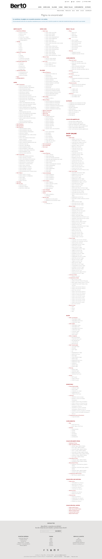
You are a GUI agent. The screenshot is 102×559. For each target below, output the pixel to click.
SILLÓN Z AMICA (50, 98)
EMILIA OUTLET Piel (76, 230)
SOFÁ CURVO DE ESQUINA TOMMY (27, 104)
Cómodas (45, 202)
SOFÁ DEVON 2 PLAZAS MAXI (26, 162)
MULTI (73, 308)
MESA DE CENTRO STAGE (78, 67)
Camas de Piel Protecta (74, 512)
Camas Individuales (47, 173)
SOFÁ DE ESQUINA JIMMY (25, 121)
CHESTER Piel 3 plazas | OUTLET (79, 142)
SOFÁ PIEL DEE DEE (23, 144)
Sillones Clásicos (46, 115)
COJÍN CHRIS (75, 92)
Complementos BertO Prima (75, 473)
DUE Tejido (74, 355)
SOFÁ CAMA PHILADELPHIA (52, 49)
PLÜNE (73, 430)
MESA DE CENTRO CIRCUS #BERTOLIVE (78, 126)
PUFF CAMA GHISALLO (51, 63)
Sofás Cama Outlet (73, 171)
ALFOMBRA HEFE (76, 96)
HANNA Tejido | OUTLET (77, 236)
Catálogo (21, 55)
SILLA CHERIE (75, 40)
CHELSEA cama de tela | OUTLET (79, 239)
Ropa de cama (46, 197)
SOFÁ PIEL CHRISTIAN (24, 188)
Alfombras (71, 93)
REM (73, 306)
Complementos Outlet (74, 277)
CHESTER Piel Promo (76, 339)
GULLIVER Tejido (75, 346)
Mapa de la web (74, 556)
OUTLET (82, 10)
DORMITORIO (69, 384)
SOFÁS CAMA (46, 7)
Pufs (44, 130)
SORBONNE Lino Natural (77, 498)
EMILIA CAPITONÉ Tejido (77, 215)
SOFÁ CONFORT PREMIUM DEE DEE (27, 142)
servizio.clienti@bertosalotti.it (60, 555)
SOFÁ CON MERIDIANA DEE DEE (27, 102)
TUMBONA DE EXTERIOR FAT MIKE (77, 103)
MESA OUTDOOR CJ (74, 112)
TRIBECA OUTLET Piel (77, 250)
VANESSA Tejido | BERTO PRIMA (79, 470)
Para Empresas (22, 67)
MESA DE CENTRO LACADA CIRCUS (80, 69)
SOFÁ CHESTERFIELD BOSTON (26, 156)
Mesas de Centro (72, 60)
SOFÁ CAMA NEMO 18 (51, 41)
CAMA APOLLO (49, 188)
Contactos (21, 35)
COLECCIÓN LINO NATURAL (73, 479)
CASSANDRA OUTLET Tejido (78, 249)
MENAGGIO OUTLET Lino (78, 162)
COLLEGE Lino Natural (77, 489)
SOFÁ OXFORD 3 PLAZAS (25, 169)
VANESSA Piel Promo (76, 374)
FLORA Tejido (75, 366)
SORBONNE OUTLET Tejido (78, 244)
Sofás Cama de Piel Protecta (75, 509)
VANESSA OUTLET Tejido (77, 233)
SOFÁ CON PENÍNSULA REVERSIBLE (27, 113)
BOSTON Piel (75, 151)
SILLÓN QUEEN (49, 118)
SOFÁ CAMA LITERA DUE (51, 46)
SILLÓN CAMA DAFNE (51, 58)
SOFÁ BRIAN (72, 106)
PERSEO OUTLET (76, 276)
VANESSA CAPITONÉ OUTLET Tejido (80, 226)
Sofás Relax (18, 182)
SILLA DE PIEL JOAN (76, 43)
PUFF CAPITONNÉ (50, 131)
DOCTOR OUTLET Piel (77, 232)
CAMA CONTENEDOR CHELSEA (53, 164)
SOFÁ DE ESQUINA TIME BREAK (26, 87)
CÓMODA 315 (49, 203)
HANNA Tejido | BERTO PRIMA (79, 472)
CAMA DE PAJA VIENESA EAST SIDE (54, 159)
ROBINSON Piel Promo (77, 360)
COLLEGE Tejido (75, 331)
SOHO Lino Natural (76, 496)
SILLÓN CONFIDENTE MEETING (53, 109)
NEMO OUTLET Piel (76, 175)
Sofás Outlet (71, 137)
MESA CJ (74, 34)
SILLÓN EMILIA (49, 77)
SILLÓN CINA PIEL (50, 125)
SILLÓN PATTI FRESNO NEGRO (53, 90)
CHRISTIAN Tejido (76, 322)
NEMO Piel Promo (76, 354)
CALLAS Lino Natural (76, 487)
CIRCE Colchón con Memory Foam (79, 403)
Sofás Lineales (72, 323)
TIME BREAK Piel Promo (77, 320)
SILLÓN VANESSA (50, 80)
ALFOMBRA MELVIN (76, 95)
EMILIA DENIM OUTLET (77, 209)
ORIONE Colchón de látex (78, 397)
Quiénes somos (22, 34)
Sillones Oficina (46, 99)
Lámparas (71, 427)
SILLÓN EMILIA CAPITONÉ (52, 81)
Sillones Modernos (47, 72)
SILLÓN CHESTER (50, 119)
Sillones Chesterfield (47, 110)
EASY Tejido (74, 349)
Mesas (70, 31)
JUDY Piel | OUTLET (76, 290)
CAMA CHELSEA (49, 154)
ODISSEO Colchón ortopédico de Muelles (81, 410)
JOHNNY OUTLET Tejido (77, 154)
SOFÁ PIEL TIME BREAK (24, 145)
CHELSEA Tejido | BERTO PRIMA (79, 460)
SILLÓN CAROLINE (73, 107)
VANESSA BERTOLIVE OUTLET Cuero (80, 217)
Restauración (22, 66)
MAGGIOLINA (75, 429)
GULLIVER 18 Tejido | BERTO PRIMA (80, 452)
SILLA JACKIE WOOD (77, 46)
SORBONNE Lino (76, 392)
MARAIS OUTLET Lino (77, 255)
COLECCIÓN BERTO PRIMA (73, 441)
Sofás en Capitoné (73, 336)
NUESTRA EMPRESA (21, 31)
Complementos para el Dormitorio (76, 415)
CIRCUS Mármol (75, 378)
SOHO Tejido (75, 389)
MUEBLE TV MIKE (76, 81)
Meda (20, 43)
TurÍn (20, 46)
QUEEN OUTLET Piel (76, 224)
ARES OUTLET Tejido (76, 262)
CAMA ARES (48, 170)
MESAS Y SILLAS (68, 7)
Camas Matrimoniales (73, 386)
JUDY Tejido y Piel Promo (77, 426)
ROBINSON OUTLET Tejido (78, 178)
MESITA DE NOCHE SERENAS (79, 84)
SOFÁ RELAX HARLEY (24, 92)
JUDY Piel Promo (75, 424)
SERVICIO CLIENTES (21, 52)
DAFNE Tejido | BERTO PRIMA (78, 446)
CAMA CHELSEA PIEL (50, 160)
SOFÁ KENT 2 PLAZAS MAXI (26, 163)
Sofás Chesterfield (20, 154)
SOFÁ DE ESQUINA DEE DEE (26, 115)
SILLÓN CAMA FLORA (51, 60)
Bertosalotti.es (18, 6)
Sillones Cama (46, 57)
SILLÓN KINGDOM (50, 116)
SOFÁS (39, 7)
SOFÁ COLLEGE (23, 180)
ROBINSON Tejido (76, 361)
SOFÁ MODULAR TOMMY (25, 86)
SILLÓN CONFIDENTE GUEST (52, 107)
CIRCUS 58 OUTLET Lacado (78, 297)
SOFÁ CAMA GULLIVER (51, 32)
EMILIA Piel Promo (76, 372)
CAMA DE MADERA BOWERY (52, 157)
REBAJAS (68, 135)
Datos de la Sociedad (58, 556)
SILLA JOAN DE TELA (77, 41)
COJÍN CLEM (75, 89)
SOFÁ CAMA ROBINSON (51, 38)
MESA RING (74, 35)
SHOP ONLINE (71, 133)
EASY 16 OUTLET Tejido (77, 185)
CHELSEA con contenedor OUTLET (80, 241)
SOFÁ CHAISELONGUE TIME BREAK (27, 107)
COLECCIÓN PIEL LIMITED (73, 505)
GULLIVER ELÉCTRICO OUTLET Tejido (80, 189)
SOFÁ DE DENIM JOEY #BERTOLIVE (77, 124)
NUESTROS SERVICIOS (21, 61)
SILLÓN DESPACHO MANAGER (53, 102)
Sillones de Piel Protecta (74, 510)
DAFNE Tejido (75, 365)
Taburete (71, 50)
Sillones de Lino (72, 490)
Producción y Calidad (24, 37)
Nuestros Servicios (23, 32)
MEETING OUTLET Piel (77, 235)
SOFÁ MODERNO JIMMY (25, 147)
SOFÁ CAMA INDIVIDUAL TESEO (53, 55)
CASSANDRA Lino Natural (78, 499)
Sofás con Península (73, 317)
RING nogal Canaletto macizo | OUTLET (80, 282)
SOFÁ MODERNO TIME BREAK (26, 131)
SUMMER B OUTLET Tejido (78, 273)
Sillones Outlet (72, 206)
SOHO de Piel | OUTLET (77, 242)
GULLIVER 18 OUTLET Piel (78, 192)
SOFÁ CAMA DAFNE (50, 52)
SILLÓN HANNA (49, 84)
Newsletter (21, 57)
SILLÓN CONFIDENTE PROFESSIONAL (54, 105)
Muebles (71, 77)
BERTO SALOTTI (18, 29)
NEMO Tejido (75, 358)
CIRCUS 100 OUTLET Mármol (78, 287)
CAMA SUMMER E (50, 179)
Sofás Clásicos (19, 173)
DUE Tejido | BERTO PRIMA (78, 456)
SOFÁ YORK (22, 177)
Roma (20, 44)
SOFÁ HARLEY (22, 136)
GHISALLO (74, 363)
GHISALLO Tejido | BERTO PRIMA (79, 455)
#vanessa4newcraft (23, 72)
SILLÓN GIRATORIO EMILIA (52, 93)
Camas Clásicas (46, 180)
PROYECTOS (68, 10)
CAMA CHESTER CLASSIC (52, 183)
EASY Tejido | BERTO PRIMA (78, 447)
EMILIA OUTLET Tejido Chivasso (79, 221)
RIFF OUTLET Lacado (76, 279)
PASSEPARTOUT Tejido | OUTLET (79, 182)
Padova (20, 47)
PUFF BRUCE (72, 115)
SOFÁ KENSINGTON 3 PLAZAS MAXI (28, 171)
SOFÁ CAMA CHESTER (24, 165)
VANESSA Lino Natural (77, 492)
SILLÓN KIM (48, 75)
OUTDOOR (88, 7)
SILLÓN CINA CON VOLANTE (53, 128)
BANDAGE (74, 435)
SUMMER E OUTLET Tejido (78, 267)
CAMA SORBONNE (50, 168)
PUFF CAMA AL (49, 64)
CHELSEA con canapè (76, 391)
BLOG (73, 10)
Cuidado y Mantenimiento (25, 38)
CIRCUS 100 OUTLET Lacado (78, 296)
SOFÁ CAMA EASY (50, 40)
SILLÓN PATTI (49, 86)
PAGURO (74, 348)
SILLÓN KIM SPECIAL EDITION (53, 89)
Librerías (71, 70)
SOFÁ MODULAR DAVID (24, 89)
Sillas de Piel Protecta (73, 513)
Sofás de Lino (72, 481)
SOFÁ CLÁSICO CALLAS (24, 174)
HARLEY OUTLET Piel (77, 139)
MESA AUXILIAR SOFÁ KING (78, 66)
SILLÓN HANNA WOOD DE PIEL (53, 92)
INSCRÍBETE (58, 531)
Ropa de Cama (72, 305)
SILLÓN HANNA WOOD (51, 78)
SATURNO (74, 433)
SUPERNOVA (75, 436)
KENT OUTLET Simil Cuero (78, 163)
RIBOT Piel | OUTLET (76, 146)
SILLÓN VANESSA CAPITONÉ (52, 83)
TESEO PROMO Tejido (77, 357)
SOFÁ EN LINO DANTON (25, 153)
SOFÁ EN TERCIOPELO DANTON (27, 150)
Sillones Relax (45, 96)
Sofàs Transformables (73, 345)
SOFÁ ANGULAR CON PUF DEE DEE (27, 96)
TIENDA (18, 41)
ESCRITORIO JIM (75, 75)
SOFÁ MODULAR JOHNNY (25, 95)
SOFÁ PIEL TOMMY (23, 133)
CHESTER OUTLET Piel (77, 148)
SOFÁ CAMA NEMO (50, 35)
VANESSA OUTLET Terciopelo (78, 210)
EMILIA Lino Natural (76, 493)
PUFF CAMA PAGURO (51, 66)
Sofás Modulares (19, 124)
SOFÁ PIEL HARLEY (23, 186)
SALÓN (68, 315)
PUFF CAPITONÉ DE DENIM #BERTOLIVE (78, 129)
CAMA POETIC (49, 185)
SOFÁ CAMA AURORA (51, 53)
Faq (20, 53)
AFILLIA (73, 432)
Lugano (20, 50)
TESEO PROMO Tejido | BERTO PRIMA (80, 453)
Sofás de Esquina (20, 125)
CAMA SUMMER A (50, 194)
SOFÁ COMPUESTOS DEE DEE (26, 90)
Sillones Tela (45, 113)
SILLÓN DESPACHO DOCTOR (52, 104)
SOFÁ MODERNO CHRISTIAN (26, 148)
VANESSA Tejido (75, 371)
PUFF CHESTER (49, 137)
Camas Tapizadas (46, 189)
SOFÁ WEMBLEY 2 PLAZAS (25, 168)
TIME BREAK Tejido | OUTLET (78, 140)
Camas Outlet (72, 238)
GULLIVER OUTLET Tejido (78, 183)
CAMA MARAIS (49, 167)
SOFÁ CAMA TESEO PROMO (52, 47)
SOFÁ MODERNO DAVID (25, 128)
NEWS (77, 10)
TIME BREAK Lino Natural (77, 482)
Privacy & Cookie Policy (24, 60)
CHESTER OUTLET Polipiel (78, 191)
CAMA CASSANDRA (50, 165)
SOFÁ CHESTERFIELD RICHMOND (27, 159)
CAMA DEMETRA (50, 186)
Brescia (20, 49)
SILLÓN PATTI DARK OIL (51, 73)
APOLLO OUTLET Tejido (77, 259)
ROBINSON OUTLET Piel (77, 174)
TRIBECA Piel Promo (76, 394)
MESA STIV (74, 32)
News (17, 76)
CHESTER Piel (75, 342)
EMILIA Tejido (75, 369)
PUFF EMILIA (48, 134)
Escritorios (71, 73)
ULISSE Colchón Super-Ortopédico (79, 401)
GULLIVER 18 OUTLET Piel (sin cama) (80, 169)
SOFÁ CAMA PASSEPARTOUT (52, 37)
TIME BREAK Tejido (76, 319)
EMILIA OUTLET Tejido (77, 220)
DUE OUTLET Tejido (76, 177)
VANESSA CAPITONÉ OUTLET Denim (80, 218)
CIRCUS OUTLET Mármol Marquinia (80, 281)
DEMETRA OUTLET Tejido (78, 258)
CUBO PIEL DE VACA (50, 141)
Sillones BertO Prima (73, 462)
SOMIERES (48, 196)
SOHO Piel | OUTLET (76, 245)
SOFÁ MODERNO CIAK (24, 151)
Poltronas (71, 368)
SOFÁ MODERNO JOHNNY (25, 141)
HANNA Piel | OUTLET (77, 214)
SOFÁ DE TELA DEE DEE (24, 116)
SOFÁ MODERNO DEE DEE (25, 130)
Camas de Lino (72, 495)
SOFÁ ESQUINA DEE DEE (25, 112)
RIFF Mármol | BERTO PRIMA (78, 475)
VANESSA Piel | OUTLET (77, 212)
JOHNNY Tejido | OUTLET (78, 145)
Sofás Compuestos (20, 84)
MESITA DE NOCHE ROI (77, 86)
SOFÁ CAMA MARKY (50, 34)
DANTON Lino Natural (77, 484)
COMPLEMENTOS (78, 7)
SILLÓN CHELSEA (50, 124)
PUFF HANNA (49, 136)
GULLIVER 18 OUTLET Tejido (78, 172)
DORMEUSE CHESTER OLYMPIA (26, 160)
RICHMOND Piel (75, 340)
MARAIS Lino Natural (76, 501)
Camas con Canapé (47, 191)
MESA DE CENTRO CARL (75, 110)
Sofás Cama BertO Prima (74, 444)
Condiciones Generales (24, 58)
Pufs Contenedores (47, 144)
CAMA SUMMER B (50, 174)
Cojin (70, 87)
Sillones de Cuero (46, 112)
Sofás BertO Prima (73, 443)
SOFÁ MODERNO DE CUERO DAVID (27, 134)
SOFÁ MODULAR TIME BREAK (26, 98)
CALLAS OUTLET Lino (77, 160)
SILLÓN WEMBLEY (50, 122)
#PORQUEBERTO (23, 40)
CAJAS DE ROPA (75, 416)
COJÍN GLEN (75, 90)
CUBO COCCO (49, 142)
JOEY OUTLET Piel (76, 156)
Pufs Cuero (45, 147)
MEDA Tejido (74, 334)
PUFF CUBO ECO (50, 139)
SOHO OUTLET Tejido (77, 247)
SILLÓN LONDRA (49, 121)
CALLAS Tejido (75, 333)
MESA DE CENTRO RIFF (77, 61)
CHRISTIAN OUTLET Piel (77, 159)
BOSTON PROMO (76, 337)
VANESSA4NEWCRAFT (51, 95)
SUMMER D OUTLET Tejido (78, 253)
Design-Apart (22, 69)
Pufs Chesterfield (46, 145)
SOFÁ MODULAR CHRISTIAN (26, 122)
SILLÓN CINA (49, 127)
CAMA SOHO (49, 162)
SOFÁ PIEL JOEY (23, 185)
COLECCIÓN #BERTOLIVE (72, 119)
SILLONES (54, 7)
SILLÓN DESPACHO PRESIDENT (53, 101)
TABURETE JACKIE (76, 52)
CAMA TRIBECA (49, 182)
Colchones (71, 395)
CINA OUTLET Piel (76, 229)
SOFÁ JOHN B (72, 109)
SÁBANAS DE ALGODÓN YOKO (53, 200)
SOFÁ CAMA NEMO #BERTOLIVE (76, 127)
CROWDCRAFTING (21, 70)
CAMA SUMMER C (50, 176)
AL (72, 351)
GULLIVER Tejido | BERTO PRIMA (79, 449)
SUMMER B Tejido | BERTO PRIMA (79, 461)
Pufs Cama (45, 61)
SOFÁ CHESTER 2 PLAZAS (25, 166)
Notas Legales (66, 556)
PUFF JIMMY (48, 133)
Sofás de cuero (19, 183)
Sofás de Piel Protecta (73, 507)
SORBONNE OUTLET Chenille (79, 256)
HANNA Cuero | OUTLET (78, 207)
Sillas (70, 38)
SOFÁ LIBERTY (22, 179)
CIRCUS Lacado (75, 380)
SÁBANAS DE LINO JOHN (52, 199)
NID (73, 311)
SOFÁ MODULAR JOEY (24, 93)
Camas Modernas (46, 153)
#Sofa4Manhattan (23, 73)
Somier (44, 192)
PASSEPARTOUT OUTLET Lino (79, 180)
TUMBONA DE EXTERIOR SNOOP (77, 104)
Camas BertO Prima (73, 458)
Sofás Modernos (19, 127)
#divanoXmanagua (23, 75)
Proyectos (21, 63)
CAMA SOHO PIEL (50, 156)
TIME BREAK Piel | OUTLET (78, 143)
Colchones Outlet (73, 274)
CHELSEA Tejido (75, 388)
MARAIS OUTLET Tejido (77, 252)
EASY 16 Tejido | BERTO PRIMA (79, 450)
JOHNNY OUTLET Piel (77, 157)
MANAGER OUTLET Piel (77, 227)
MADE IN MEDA (60, 10)
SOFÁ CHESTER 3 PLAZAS (25, 157)
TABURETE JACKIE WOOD (78, 53)
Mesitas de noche (72, 83)
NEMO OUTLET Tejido (77, 201)
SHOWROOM (88, 10)
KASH (73, 309)
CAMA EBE (48, 171)
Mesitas (70, 375)
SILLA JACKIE (75, 44)
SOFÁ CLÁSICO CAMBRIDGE (26, 176)
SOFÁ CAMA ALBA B (50, 50)
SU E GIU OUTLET (76, 303)
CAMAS (60, 7)
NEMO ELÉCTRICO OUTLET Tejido (80, 188)
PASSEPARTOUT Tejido (77, 352)
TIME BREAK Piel (75, 326)
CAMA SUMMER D (50, 177)
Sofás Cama (45, 31)
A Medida (21, 64)
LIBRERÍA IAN (75, 72)
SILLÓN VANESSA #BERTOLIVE (76, 123)
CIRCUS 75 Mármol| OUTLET (78, 294)
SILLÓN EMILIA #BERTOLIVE (75, 121)
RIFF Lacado (74, 377)
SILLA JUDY (74, 49)
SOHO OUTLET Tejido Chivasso (79, 271)
